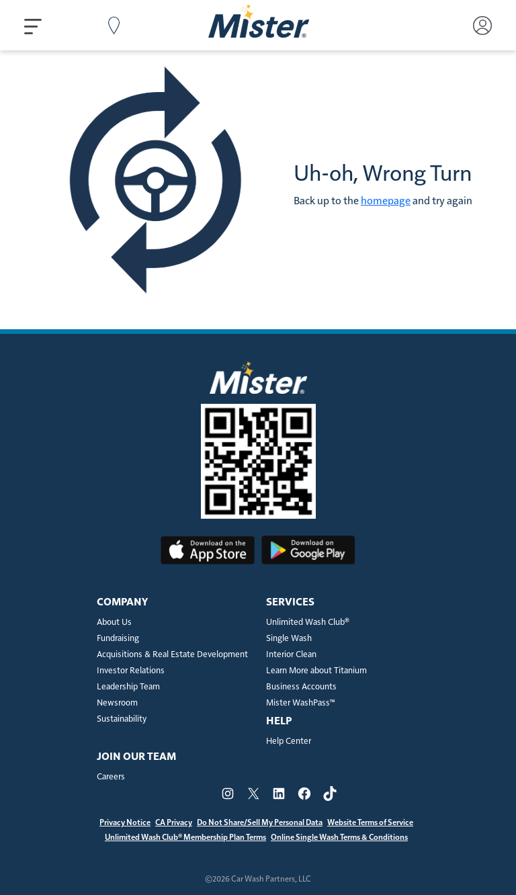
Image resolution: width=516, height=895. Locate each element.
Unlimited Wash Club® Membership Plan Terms (185, 837)
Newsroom (117, 703)
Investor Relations (131, 671)
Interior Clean (291, 654)
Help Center (288, 741)
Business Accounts (301, 687)
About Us (114, 622)
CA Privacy (173, 822)
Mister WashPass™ (300, 703)
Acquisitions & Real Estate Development (172, 654)
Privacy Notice (124, 822)
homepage (386, 201)
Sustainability (121, 719)
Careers (111, 777)
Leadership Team (128, 687)
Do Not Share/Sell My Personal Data (259, 822)
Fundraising (118, 638)
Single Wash (289, 638)
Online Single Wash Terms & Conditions (339, 837)
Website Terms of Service (370, 822)
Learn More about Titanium (316, 671)
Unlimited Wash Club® (307, 622)
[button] (34, 25)
